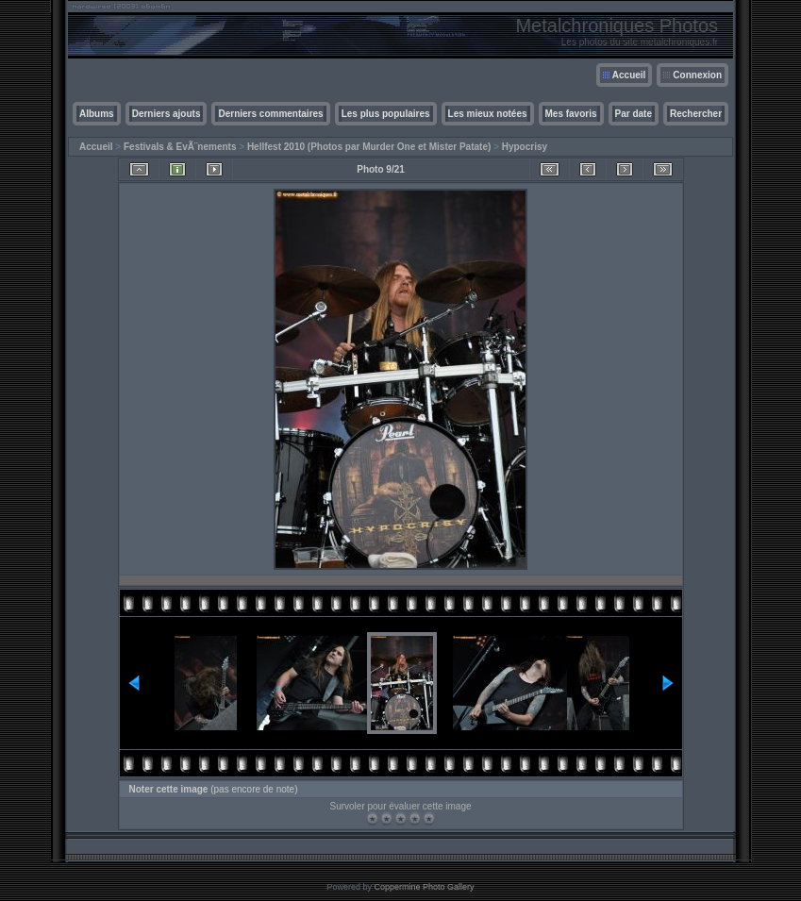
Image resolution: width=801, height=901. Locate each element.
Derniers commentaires (270, 113)
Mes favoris (571, 113)
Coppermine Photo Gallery (424, 887)
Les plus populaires (386, 113)
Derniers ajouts (166, 113)
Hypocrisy (524, 147)
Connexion (697, 75)
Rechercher (696, 113)
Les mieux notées (487, 113)
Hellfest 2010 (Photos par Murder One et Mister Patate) (369, 147)
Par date (633, 113)
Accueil (629, 75)
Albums (96, 113)
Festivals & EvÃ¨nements (180, 147)
